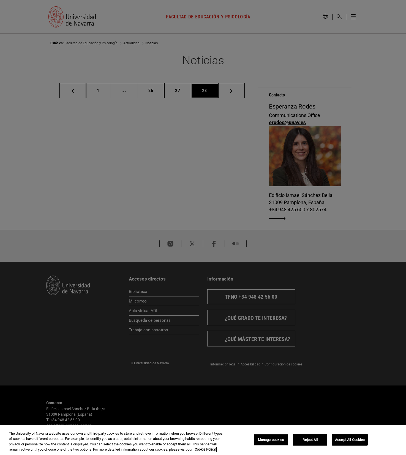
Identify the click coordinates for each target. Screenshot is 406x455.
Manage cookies (271, 440)
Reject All (310, 440)
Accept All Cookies (350, 440)
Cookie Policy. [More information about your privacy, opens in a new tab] (205, 449)
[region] (203, 440)
